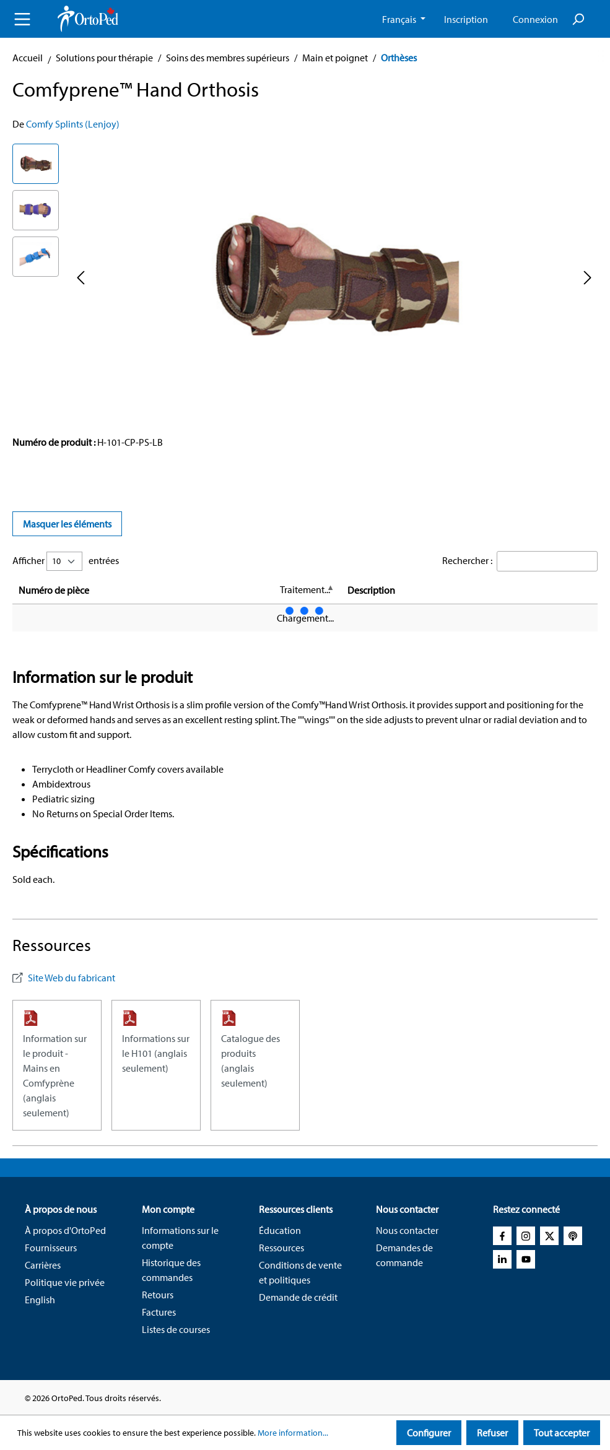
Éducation (280, 1230)
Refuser (492, 1432)
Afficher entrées (65, 561)
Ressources (281, 1247)
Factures (159, 1312)
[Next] (587, 277)
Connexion (535, 19)
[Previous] (80, 277)
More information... (293, 1432)
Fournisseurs (51, 1247)
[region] (305, 277)
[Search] (577, 19)
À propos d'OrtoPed (65, 1230)
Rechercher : (467, 560)
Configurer (429, 1432)
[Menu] (22, 19)
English (40, 1299)
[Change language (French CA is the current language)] (403, 19)
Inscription (466, 19)
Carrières (43, 1265)
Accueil (27, 57)
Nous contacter (407, 1230)
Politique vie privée (65, 1282)
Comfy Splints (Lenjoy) (73, 124)
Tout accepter (562, 1432)
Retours (157, 1294)
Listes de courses (176, 1329)
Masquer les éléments (67, 524)
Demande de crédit (298, 1297)
